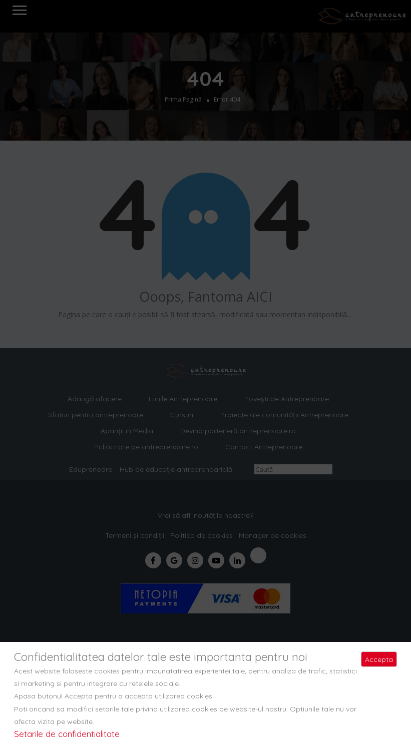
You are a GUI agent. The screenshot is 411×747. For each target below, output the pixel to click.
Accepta (379, 659)
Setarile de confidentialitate (67, 733)
